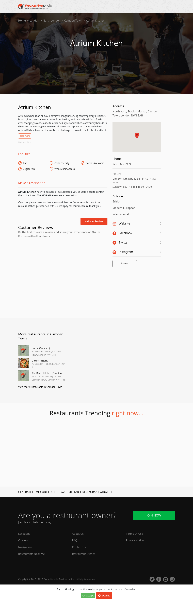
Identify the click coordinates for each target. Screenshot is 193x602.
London (34, 20)
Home (22, 20)
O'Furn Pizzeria (40, 360)
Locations (24, 534)
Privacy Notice (135, 540)
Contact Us (79, 547)
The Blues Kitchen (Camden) (47, 373)
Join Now (154, 515)
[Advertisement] (62, 253)
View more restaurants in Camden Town (40, 386)
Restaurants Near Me (31, 554)
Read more (25, 135)
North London (51, 20)
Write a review (94, 221)
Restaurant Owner (83, 554)
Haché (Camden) (41, 348)
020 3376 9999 (121, 164)
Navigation (25, 547)
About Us (78, 534)
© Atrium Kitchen (25, 142)
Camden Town (73, 20)
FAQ (74, 540)
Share (124, 263)
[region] (136, 139)
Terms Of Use (134, 534)
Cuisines (23, 540)
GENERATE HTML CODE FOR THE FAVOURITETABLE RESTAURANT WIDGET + (65, 492)
